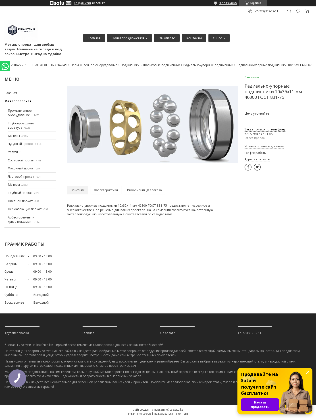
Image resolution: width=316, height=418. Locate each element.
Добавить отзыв (298, 11)
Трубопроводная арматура (21, 125)
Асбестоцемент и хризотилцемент (21, 219)
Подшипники (130, 65)
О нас (217, 38)
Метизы (14, 136)
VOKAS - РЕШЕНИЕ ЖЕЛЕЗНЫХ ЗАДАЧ (39, 65)
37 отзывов (228, 3)
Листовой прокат (21, 176)
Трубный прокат (20, 193)
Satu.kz (178, 410)
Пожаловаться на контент (171, 414)
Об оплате (166, 38)
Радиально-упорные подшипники (208, 65)
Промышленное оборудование (94, 65)
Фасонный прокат (21, 168)
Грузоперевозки (17, 333)
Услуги (13, 152)
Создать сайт (82, 3)
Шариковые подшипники (161, 65)
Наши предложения (128, 38)
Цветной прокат (20, 201)
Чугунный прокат (20, 144)
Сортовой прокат (21, 160)
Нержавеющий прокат (25, 209)
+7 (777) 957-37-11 (249, 333)
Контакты (194, 38)
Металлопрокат (17, 101)
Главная (94, 38)
